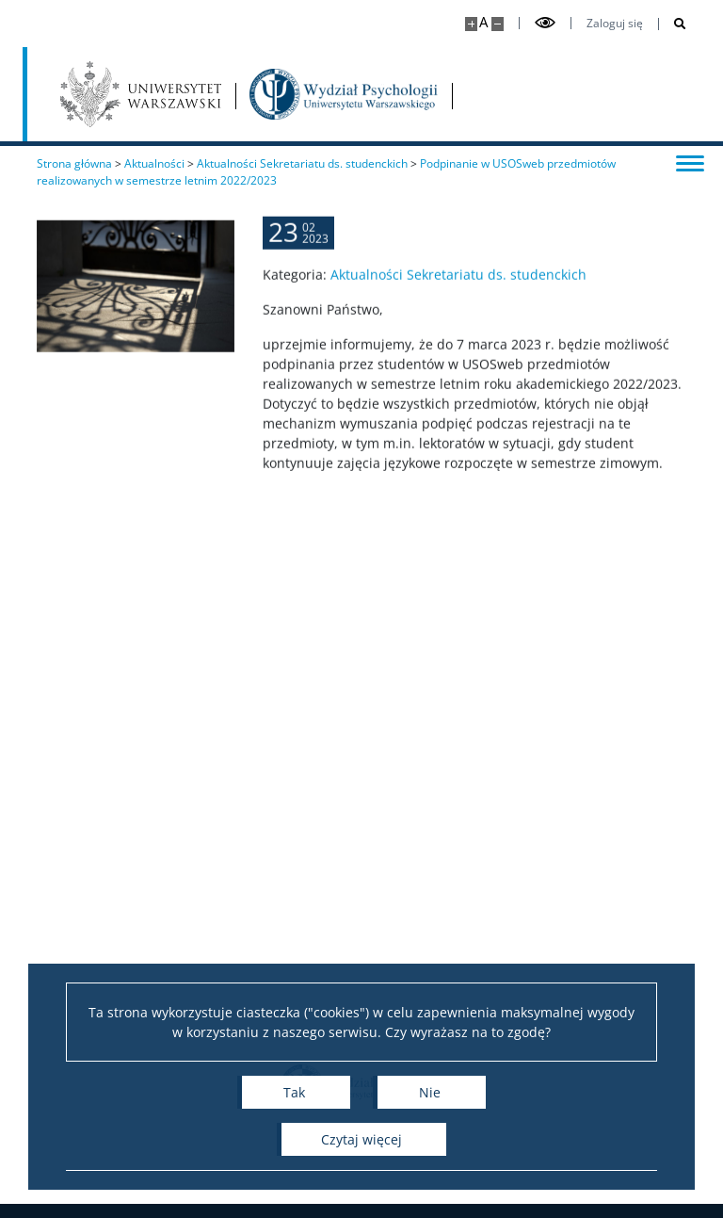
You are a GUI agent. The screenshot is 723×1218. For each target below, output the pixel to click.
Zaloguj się (614, 23)
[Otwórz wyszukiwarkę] (672, 24)
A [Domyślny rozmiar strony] (483, 22)
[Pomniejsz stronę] (497, 24)
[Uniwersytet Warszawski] (140, 94)
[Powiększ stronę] (471, 24)
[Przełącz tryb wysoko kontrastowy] (545, 23)
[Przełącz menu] (690, 162)
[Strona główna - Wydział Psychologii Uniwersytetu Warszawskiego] (343, 94)
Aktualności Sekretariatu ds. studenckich (458, 284)
